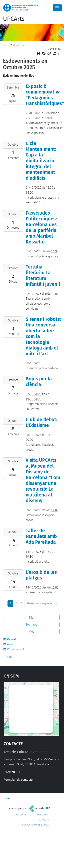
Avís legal (43, 819)
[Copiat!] (59, 53)
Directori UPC (12, 772)
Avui (10, 644)
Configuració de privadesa (35, 824)
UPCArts (14, 19)
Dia (31, 617)
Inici (5, 45)
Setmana (31, 624)
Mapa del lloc (20, 814)
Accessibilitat (42, 814)
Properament (15, 649)
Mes (31, 631)
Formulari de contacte (18, 779)
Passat (11, 639)
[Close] (57, 7)
